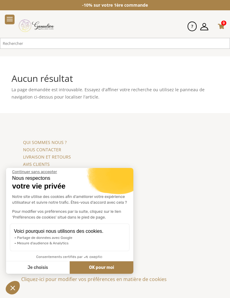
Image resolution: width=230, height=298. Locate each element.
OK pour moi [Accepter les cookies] (100, 267)
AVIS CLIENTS (36, 164)
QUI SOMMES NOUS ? (45, 142)
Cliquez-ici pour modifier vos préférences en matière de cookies (94, 279)
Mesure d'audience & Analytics (42, 243)
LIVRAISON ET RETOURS (47, 157)
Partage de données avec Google (44, 238)
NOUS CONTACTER (42, 149)
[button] (12, 287)
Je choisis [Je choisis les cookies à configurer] (37, 267)
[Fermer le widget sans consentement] (33, 172)
